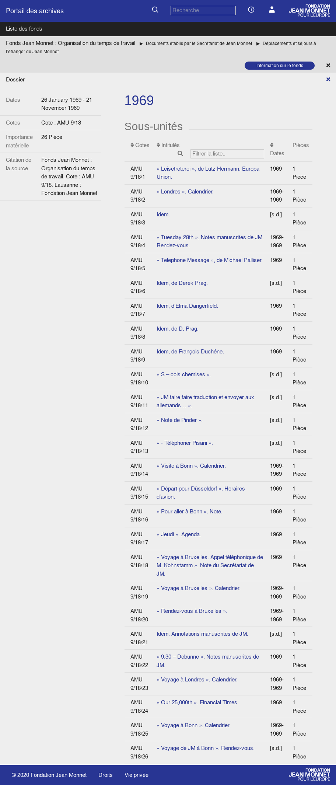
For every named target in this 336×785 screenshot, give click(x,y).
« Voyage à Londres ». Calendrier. (197, 679)
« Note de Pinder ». (180, 420)
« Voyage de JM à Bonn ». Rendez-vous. (206, 748)
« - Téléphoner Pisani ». (185, 443)
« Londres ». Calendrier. (185, 191)
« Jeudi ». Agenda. (179, 534)
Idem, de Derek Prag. (182, 283)
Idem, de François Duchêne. (190, 351)
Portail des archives (35, 10)
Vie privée (136, 775)
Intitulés (210, 149)
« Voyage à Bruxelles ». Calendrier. (199, 588)
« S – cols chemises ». (184, 374)
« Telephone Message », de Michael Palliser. (210, 260)
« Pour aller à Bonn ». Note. (190, 511)
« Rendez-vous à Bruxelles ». (192, 611)
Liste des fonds (24, 28)
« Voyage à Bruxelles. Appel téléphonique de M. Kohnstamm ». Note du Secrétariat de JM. (210, 565)
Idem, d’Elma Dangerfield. (187, 306)
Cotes (140, 145)
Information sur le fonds (279, 65)
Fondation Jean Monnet (59, 775)
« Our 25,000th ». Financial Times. (198, 702)
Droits (105, 775)
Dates (277, 149)
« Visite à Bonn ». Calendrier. (191, 466)
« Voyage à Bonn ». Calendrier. (194, 725)
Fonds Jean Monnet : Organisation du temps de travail (70, 43)
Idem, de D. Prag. (178, 328)
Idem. (163, 214)
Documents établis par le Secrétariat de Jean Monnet (199, 43)
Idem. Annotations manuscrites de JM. (202, 634)
